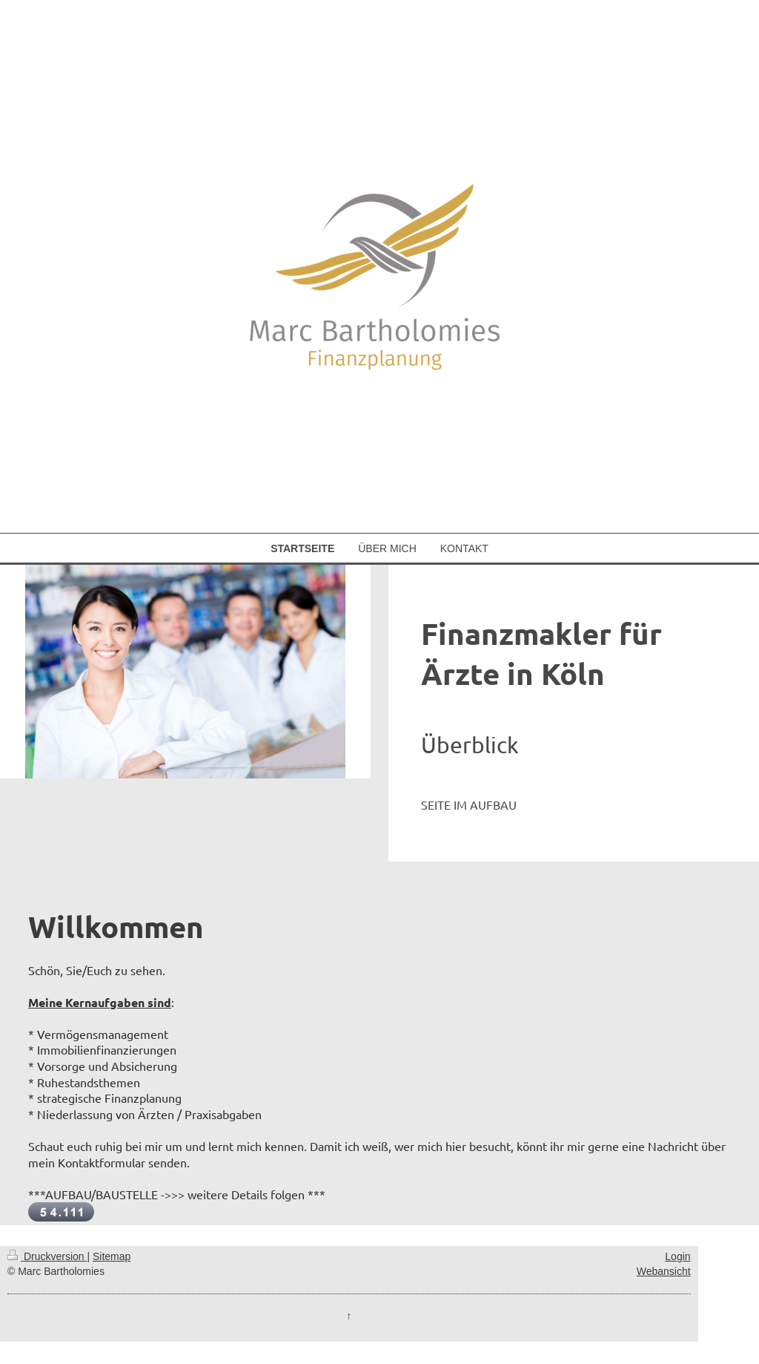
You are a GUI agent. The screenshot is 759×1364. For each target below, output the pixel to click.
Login (677, 1256)
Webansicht (664, 1271)
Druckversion (47, 1256)
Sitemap (111, 1256)
